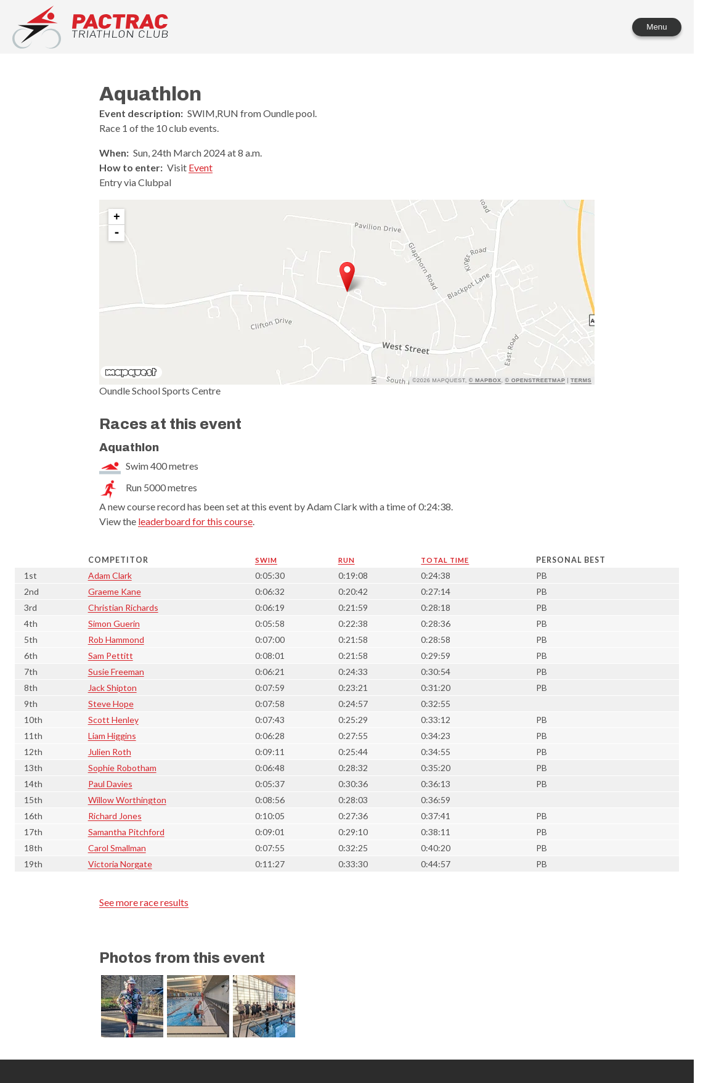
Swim (266, 560)
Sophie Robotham (122, 767)
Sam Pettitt (110, 655)
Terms (581, 380)
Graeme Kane (114, 591)
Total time (445, 560)
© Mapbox (485, 380)
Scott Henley (113, 719)
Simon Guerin (114, 623)
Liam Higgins (112, 735)
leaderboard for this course (195, 521)
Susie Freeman (116, 671)
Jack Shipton (112, 687)
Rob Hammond (116, 639)
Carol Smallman (117, 848)
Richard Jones (115, 816)
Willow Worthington (127, 800)
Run (346, 560)
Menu (656, 26)
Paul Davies (110, 784)
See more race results (144, 902)
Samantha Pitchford (126, 832)
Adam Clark (110, 575)
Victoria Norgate (120, 864)
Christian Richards (123, 607)
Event (201, 167)
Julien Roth (109, 751)
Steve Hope (111, 703)
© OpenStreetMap (535, 380)
